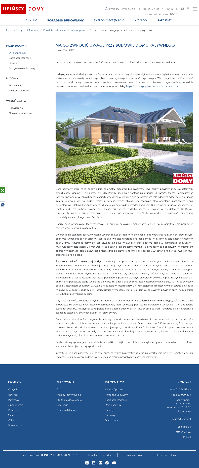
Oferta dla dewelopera (69, 400)
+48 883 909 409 (181, 394)
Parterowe (14, 400)
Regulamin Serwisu (133, 455)
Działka (13, 63)
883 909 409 (150, 9)
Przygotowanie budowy (22, 68)
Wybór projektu (17, 53)
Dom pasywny (113, 405)
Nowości (13, 394)
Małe (11, 415)
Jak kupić (31, 20)
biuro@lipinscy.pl (181, 419)
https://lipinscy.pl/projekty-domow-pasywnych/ (152, 86)
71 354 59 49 (170, 9)
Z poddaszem (15, 405)
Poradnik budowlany (65, 20)
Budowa (12, 78)
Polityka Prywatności (165, 455)
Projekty (114, 9)
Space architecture (66, 410)
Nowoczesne (15, 425)
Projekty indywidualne (68, 394)
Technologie (15, 85)
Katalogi (141, 20)
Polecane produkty (19, 90)
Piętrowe (13, 410)
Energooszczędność (109, 20)
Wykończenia (16, 101)
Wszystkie (13, 389)
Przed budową (16, 45)
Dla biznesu (111, 420)
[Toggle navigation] (106, 9)
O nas (59, 389)
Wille (11, 420)
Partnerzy (165, 20)
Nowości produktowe (20, 113)
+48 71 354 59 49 (180, 389)
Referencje (62, 405)
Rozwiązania (16, 108)
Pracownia (128, 9)
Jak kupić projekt (114, 389)
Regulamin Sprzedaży (100, 455)
